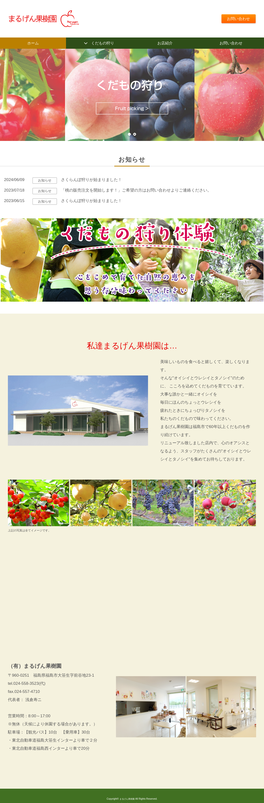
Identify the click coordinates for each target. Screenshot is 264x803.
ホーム (33, 43)
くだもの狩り (102, 43)
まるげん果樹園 (127, 799)
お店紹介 (165, 43)
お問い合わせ (237, 18)
